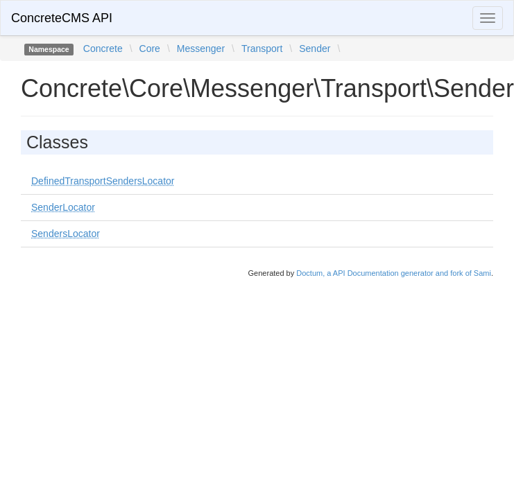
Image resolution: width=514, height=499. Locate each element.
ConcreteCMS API (61, 18)
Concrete (103, 48)
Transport (261, 48)
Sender (314, 48)
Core (149, 48)
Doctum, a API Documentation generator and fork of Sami (393, 273)
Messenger (201, 48)
